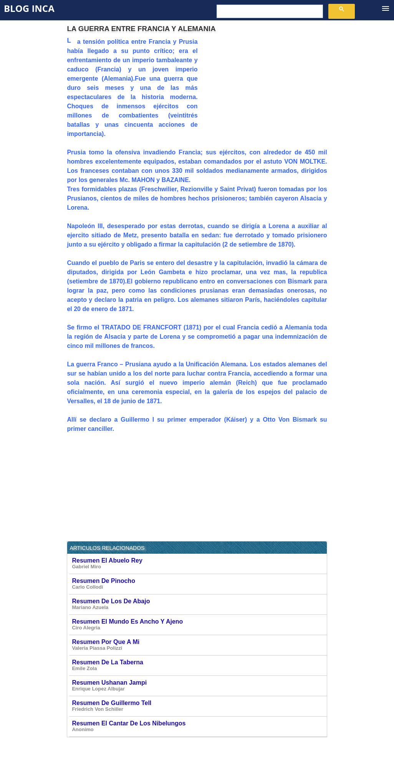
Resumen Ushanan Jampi (199, 685)
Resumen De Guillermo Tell (199, 706)
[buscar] (269, 11)
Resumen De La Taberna (199, 665)
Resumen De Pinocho (199, 584)
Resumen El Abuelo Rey (199, 563)
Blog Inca (29, 8)
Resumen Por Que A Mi (199, 645)
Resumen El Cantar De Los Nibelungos (199, 726)
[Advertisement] (262, 91)
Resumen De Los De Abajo (199, 604)
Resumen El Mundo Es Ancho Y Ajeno (199, 624)
